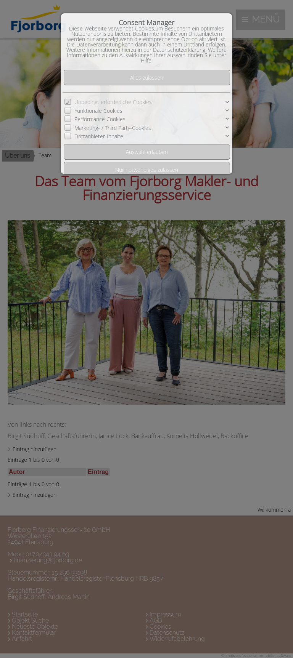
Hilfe (146, 60)
